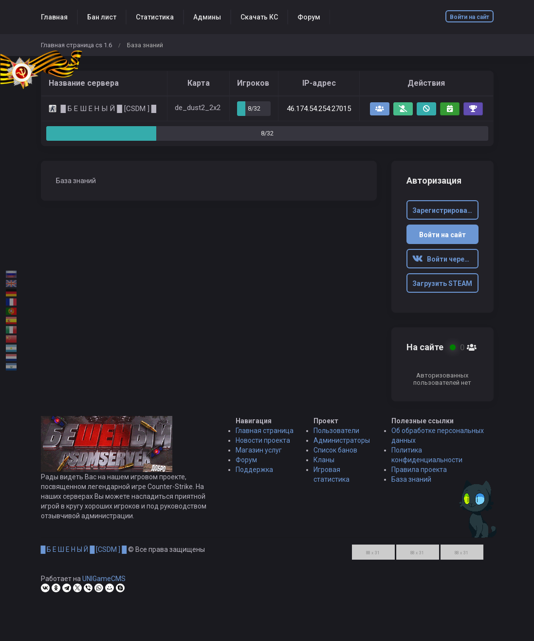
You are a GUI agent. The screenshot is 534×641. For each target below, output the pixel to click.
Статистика (155, 17)
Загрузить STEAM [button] (442, 283)
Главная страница (265, 434)
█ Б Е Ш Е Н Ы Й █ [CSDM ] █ (84, 553)
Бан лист (101, 17)
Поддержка (254, 473)
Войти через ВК (445, 259)
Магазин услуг (259, 454)
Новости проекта (263, 444)
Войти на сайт (469, 17)
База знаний (411, 483)
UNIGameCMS (104, 582)
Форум (308, 17)
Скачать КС (259, 17)
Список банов (335, 454)
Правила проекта (419, 473)
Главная (54, 17)
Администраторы (341, 444)
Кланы (323, 464)
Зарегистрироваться (445, 210)
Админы (207, 17)
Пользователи (336, 434)
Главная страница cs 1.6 (76, 45)
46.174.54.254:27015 (319, 108)
